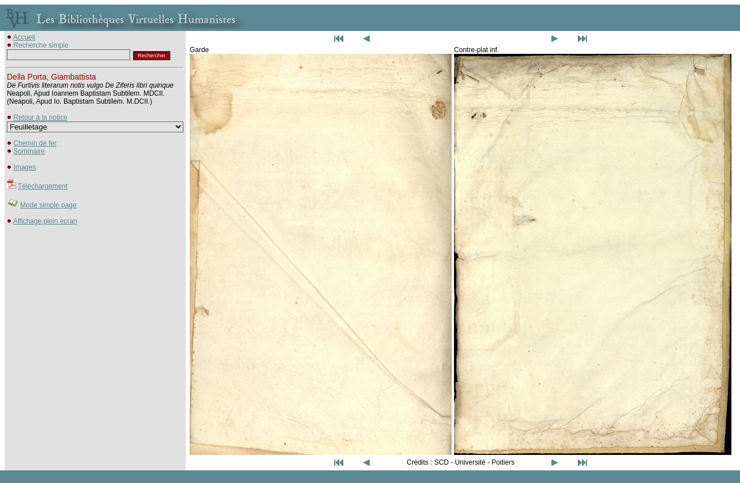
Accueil (24, 37)
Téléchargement (43, 186)
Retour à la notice (40, 117)
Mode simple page (48, 205)
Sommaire (29, 151)
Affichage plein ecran (45, 221)
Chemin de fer (34, 143)
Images (24, 167)
